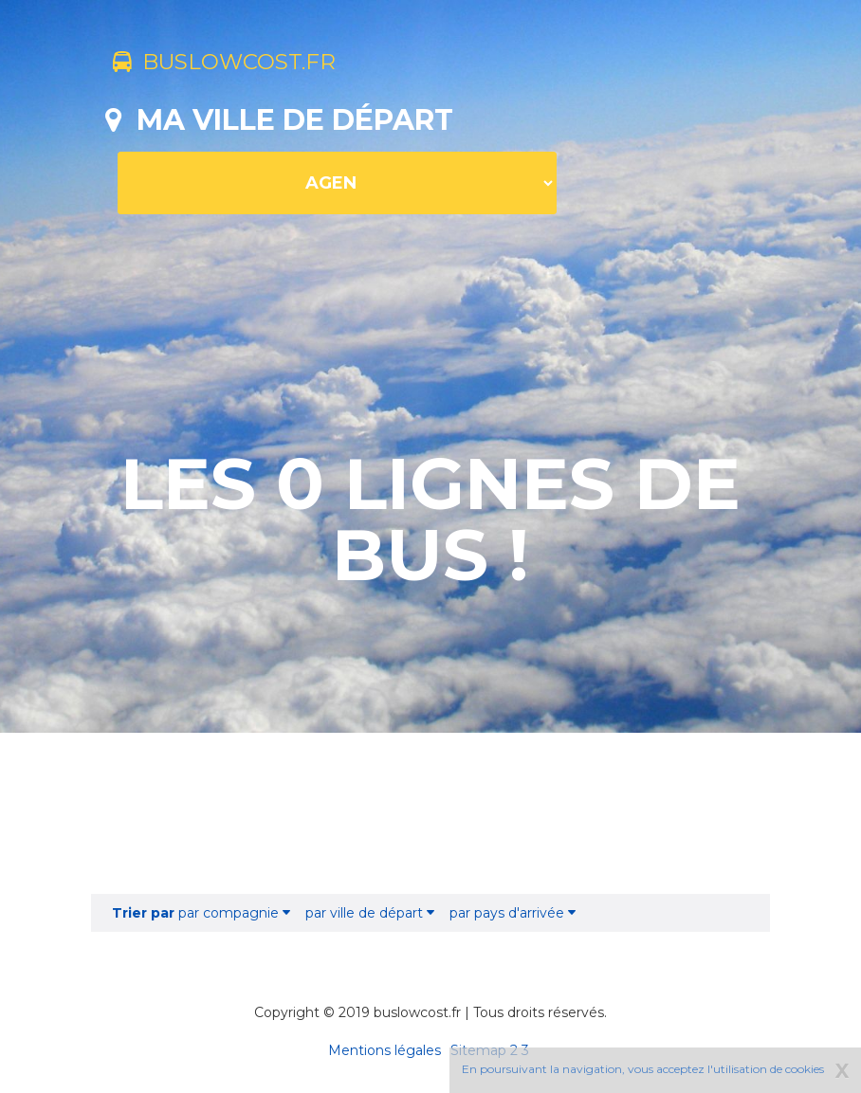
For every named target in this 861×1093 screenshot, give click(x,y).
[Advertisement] (430, 813)
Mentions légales (384, 1050)
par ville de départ (369, 912)
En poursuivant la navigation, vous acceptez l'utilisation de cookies (643, 1069)
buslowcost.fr (240, 64)
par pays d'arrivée (512, 912)
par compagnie (201, 912)
